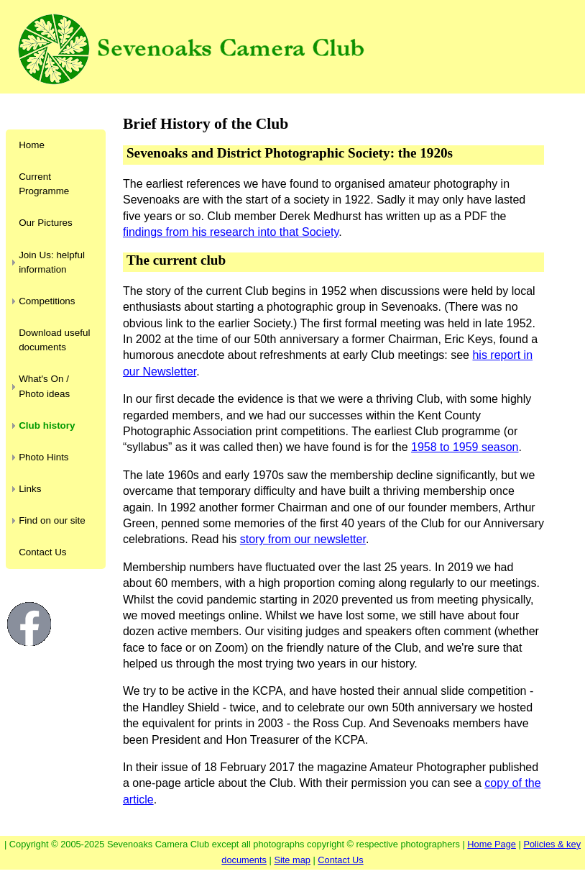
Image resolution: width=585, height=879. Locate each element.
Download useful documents (54, 339)
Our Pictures (46, 222)
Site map (292, 860)
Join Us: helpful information (52, 262)
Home (32, 145)
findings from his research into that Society (230, 232)
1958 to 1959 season (464, 447)
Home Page (491, 844)
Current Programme (44, 183)
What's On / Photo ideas (44, 385)
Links (30, 488)
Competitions (47, 301)
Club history (47, 425)
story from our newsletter (303, 539)
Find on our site (52, 520)
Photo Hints (43, 457)
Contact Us (42, 552)
